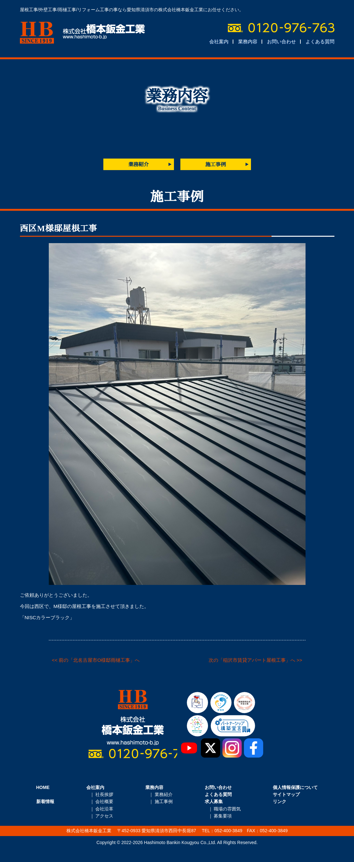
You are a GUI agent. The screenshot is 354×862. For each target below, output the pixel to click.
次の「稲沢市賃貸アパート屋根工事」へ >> (255, 660)
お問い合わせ (281, 41)
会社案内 (219, 41)
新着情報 (45, 801)
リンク (279, 801)
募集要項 (223, 815)
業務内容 (247, 41)
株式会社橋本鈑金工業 (82, 32)
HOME (43, 787)
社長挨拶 (104, 794)
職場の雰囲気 (227, 808)
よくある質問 (320, 41)
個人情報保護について (295, 787)
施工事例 (215, 164)
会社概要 (104, 801)
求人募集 (214, 801)
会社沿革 (104, 808)
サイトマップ (286, 794)
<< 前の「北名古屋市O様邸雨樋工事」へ (96, 660)
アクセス (104, 815)
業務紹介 (138, 164)
